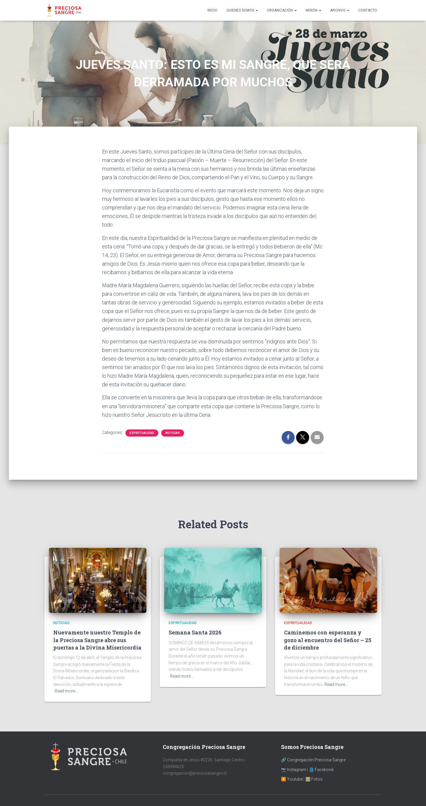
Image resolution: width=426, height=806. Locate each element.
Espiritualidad (142, 433)
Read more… (66, 691)
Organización (282, 10)
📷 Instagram (293, 769)
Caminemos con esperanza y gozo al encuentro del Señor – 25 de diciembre (327, 640)
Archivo (339, 10)
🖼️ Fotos (313, 779)
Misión (313, 10)
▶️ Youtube (292, 779)
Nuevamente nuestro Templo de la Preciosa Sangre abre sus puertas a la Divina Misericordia (97, 640)
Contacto (367, 10)
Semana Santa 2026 (195, 632)
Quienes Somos (242, 10)
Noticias (172, 433)
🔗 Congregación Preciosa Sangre (313, 759)
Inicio (212, 10)
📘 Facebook (321, 769)
